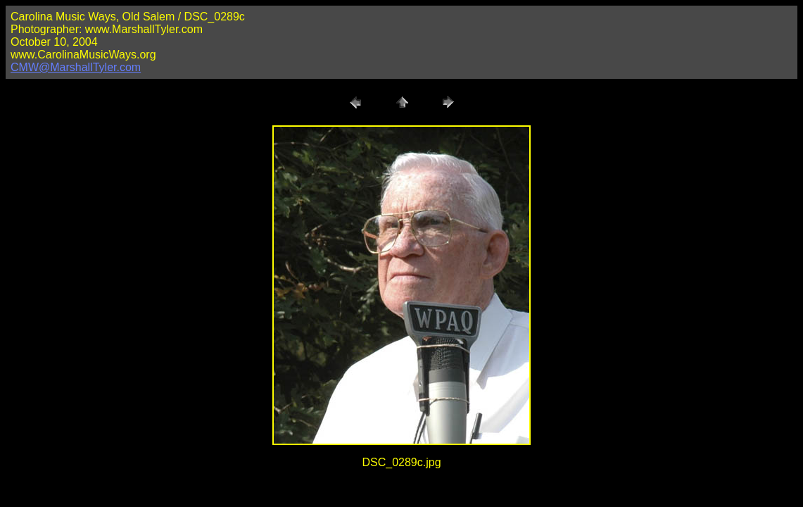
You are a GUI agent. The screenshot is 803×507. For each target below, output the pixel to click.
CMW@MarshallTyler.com (76, 67)
